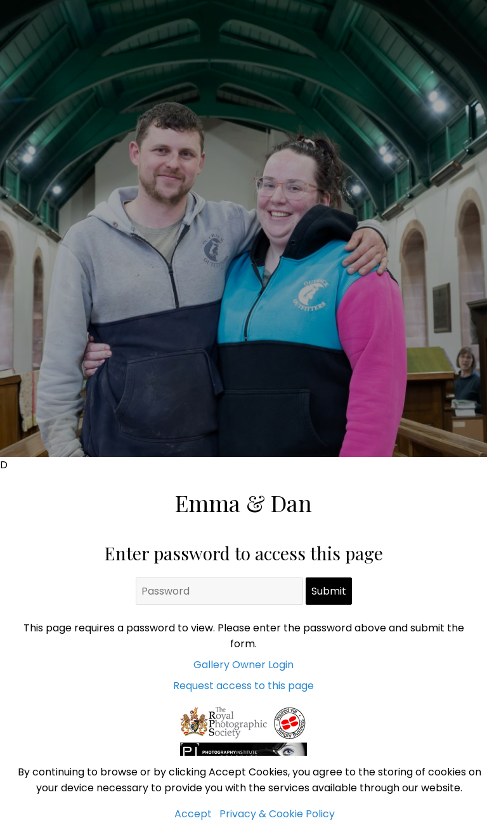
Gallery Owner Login (243, 664)
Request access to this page (243, 685)
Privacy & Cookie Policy (277, 814)
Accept (193, 814)
